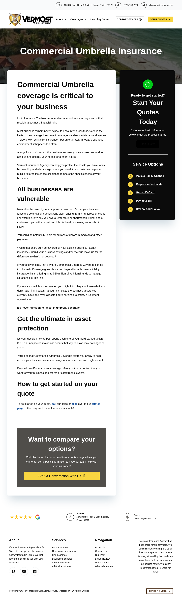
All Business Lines (61, 566)
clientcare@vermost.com (161, 5)
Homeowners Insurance (64, 551)
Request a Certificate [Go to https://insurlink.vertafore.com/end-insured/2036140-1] (149, 184)
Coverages (79, 19)
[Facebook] (13, 571)
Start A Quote (159, 591)
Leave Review (102, 558)
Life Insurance (59, 555)
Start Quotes (160, 19)
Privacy (55, 591)
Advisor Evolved (82, 591)
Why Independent (104, 566)
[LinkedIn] (35, 571)
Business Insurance (62, 558)
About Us (100, 547)
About (62, 19)
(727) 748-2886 (131, 5)
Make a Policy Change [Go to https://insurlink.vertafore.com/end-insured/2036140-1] (150, 175)
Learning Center (102, 19)
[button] (62, 476)
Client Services (130, 19)
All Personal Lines (61, 562)
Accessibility (65, 591)
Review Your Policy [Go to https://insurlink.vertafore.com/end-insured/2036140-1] (148, 209)
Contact (121, 19)
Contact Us (101, 551)
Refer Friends (102, 562)
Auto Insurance (60, 547)
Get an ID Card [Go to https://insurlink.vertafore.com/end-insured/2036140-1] (145, 192)
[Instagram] (24, 571)
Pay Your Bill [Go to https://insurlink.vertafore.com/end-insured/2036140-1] (144, 200)
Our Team (100, 555)
